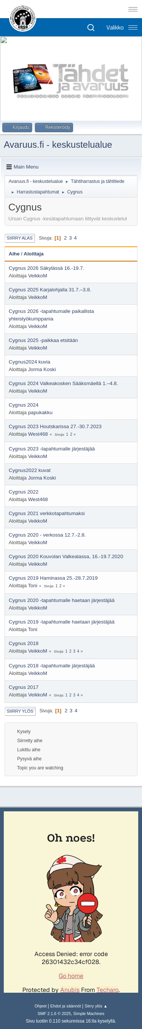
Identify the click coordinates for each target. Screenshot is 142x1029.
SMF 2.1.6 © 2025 (54, 1013)
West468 (38, 434)
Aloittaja (34, 254)
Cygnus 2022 (24, 492)
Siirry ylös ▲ (95, 1006)
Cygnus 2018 (24, 643)
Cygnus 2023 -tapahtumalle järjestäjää (52, 449)
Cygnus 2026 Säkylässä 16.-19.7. (46, 268)
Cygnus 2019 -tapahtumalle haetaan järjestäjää (61, 622)
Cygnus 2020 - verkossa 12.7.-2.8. (47, 535)
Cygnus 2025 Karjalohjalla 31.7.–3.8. (50, 289)
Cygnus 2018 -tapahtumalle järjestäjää (52, 665)
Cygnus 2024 (24, 405)
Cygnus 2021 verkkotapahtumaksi (47, 513)
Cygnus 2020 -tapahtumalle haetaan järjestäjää (61, 600)
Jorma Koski (42, 369)
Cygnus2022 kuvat (29, 470)
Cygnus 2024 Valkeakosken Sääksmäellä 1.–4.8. (63, 383)
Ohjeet (40, 1006)
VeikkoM (37, 276)
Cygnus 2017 (24, 687)
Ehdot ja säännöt (65, 1006)
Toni (32, 585)
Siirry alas (20, 238)
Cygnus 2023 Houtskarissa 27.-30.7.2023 (55, 426)
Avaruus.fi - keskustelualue (58, 144)
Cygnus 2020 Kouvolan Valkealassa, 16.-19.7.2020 (66, 556)
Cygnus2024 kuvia (29, 362)
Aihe (14, 254)
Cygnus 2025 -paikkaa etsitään (43, 340)
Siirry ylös (20, 711)
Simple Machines (89, 1013)
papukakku (40, 412)
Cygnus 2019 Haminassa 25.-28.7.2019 (53, 578)
